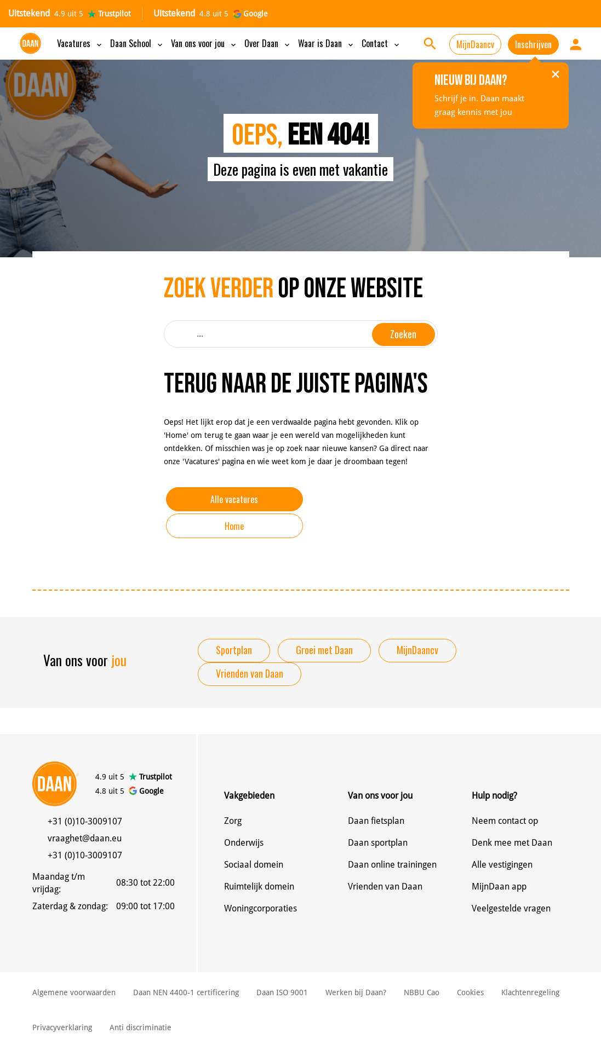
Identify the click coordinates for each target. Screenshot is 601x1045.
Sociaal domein (253, 864)
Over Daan (267, 43)
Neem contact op (505, 821)
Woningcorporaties (260, 908)
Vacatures (80, 43)
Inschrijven (533, 44)
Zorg (233, 821)
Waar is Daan (326, 43)
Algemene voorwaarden (74, 992)
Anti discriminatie (140, 1027)
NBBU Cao (421, 992)
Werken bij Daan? (355, 992)
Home (234, 526)
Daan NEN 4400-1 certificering (186, 992)
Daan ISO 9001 (282, 992)
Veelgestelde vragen (511, 908)
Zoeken (403, 334)
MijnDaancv (475, 44)
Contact (381, 43)
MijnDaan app (499, 886)
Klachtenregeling (530, 992)
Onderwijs (244, 843)
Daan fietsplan (376, 821)
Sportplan (234, 650)
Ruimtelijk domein (259, 886)
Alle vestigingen (502, 864)
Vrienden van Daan (249, 673)
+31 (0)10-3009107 (85, 821)
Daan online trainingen (392, 864)
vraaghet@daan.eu (85, 838)
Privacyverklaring (62, 1027)
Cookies (470, 992)
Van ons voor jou (204, 43)
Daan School (137, 43)
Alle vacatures (234, 499)
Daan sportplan (378, 843)
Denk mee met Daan (512, 843)
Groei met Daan (324, 650)
